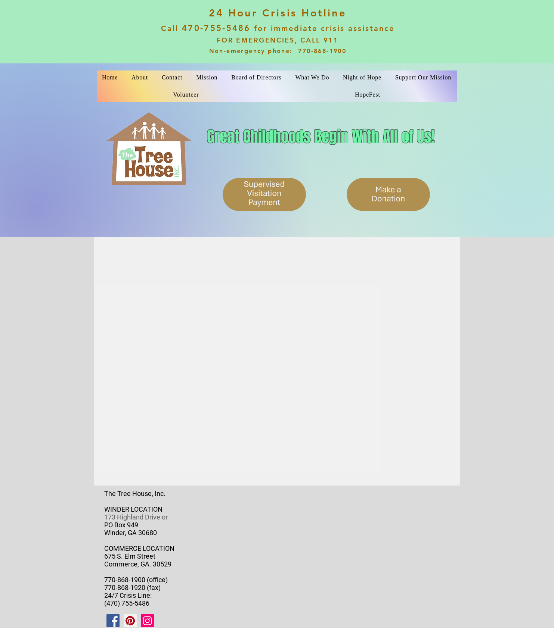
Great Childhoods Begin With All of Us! (320, 136)
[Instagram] (147, 620)
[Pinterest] (130, 620)
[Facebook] (113, 620)
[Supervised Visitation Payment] (264, 194)
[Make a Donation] (388, 194)
